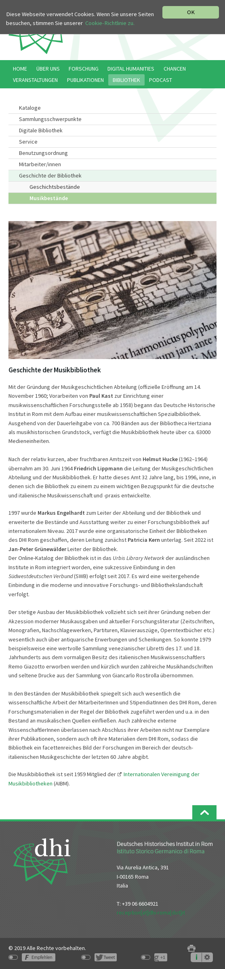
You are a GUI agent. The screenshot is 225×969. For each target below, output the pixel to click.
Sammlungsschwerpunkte (50, 119)
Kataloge (30, 107)
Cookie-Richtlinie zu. (110, 23)
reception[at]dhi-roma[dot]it (151, 912)
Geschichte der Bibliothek (50, 175)
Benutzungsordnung (43, 153)
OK (191, 12)
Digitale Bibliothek (41, 130)
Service (28, 141)
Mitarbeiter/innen (40, 164)
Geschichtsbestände (54, 186)
